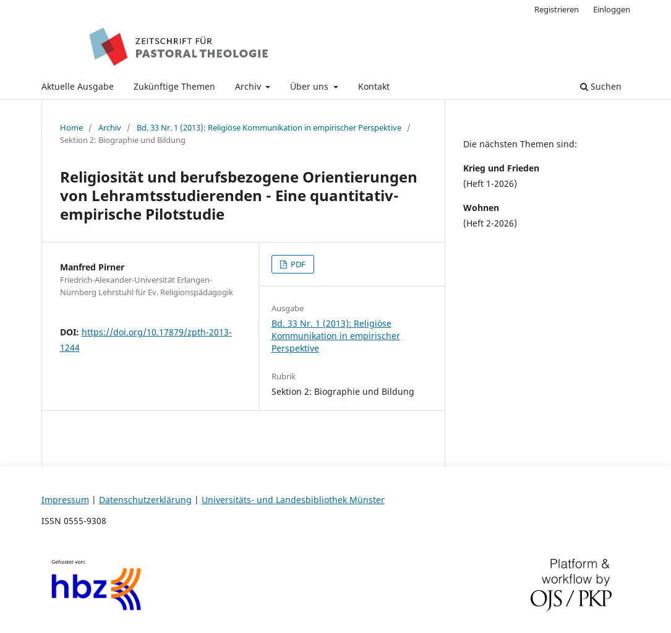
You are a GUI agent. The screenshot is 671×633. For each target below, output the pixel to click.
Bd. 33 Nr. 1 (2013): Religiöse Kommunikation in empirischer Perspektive (269, 127)
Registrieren (556, 9)
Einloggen (611, 9)
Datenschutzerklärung (145, 500)
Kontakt (374, 86)
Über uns (310, 86)
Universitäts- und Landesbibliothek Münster (293, 500)
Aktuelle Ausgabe (77, 86)
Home (71, 127)
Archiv (249, 86)
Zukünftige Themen (174, 86)
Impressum (65, 500)
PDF (297, 264)
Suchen (601, 86)
